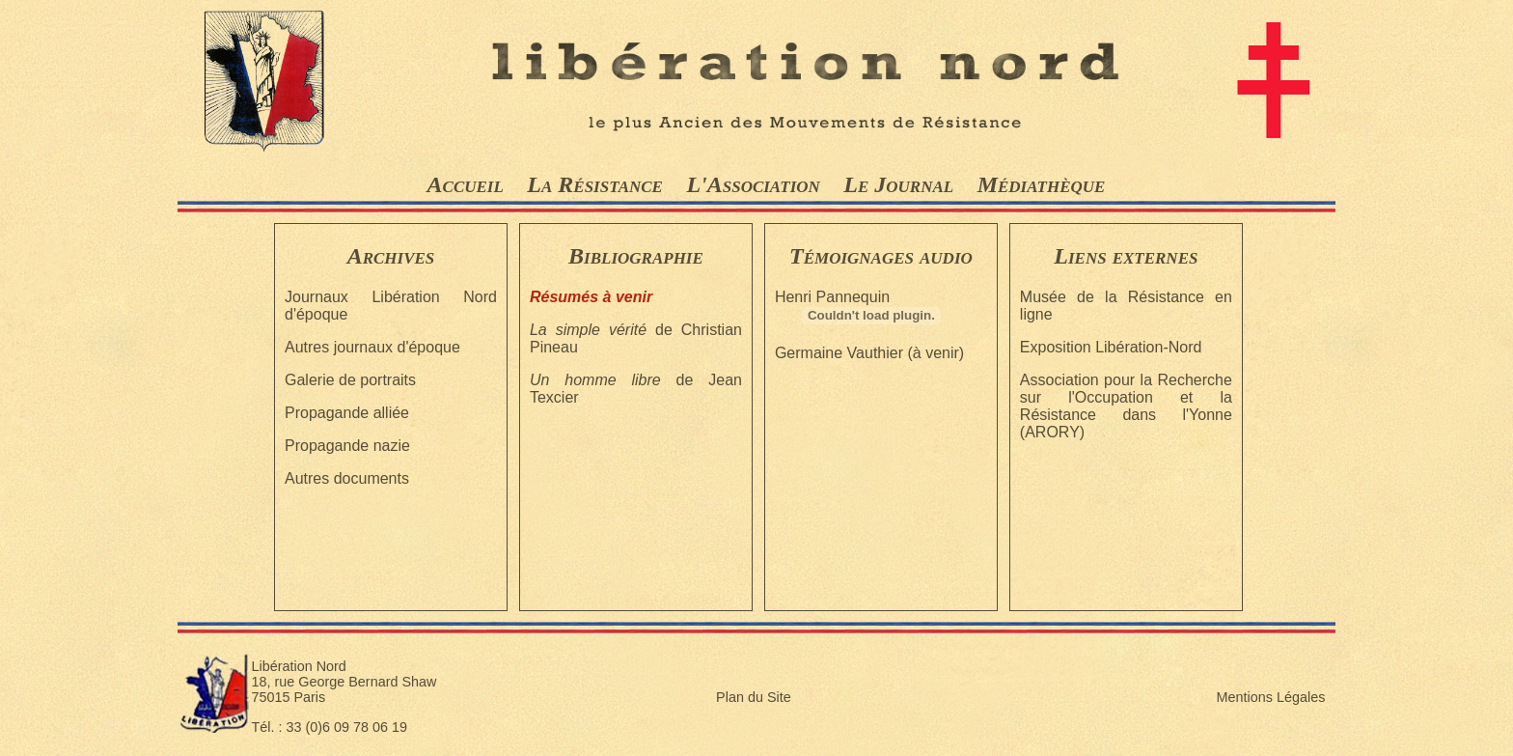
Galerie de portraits (350, 380)
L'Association (752, 184)
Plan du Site (753, 697)
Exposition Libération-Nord (1111, 347)
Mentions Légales (1271, 697)
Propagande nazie (347, 445)
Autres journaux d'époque (372, 347)
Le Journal (898, 184)
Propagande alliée (347, 413)
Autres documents (347, 478)
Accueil (465, 184)
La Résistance (595, 184)
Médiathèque (1041, 184)
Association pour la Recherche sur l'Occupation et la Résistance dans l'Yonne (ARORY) (1126, 406)
